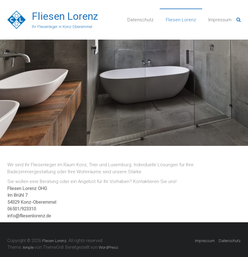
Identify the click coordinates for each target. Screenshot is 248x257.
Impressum (220, 20)
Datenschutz (140, 20)
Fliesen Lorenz (65, 16)
